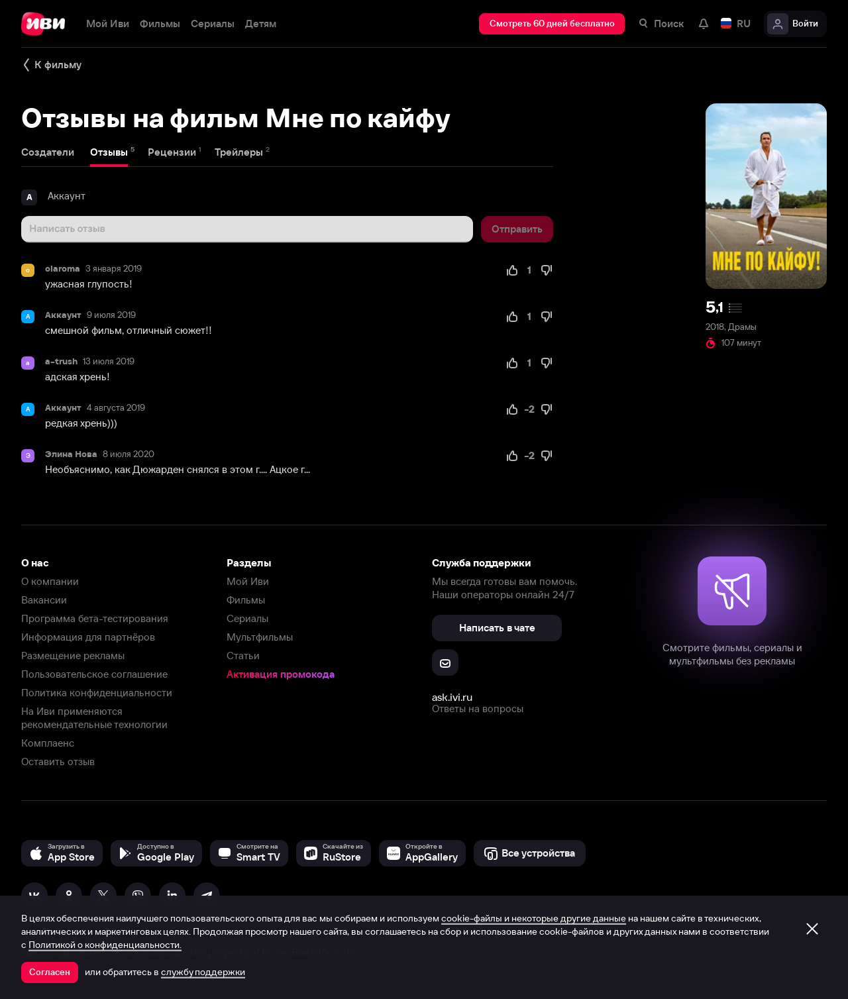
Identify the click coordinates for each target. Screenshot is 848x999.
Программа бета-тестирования (94, 618)
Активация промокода (281, 674)
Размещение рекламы (73, 655)
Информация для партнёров (88, 637)
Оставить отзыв (58, 761)
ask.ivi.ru (452, 697)
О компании (50, 581)
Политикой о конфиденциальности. (105, 944)
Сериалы (247, 618)
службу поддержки (203, 972)
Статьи (243, 655)
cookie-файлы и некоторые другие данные (533, 918)
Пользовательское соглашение (94, 674)
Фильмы (246, 599)
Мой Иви (248, 581)
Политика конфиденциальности (96, 692)
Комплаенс (47, 743)
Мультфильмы (260, 637)
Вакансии (44, 599)
